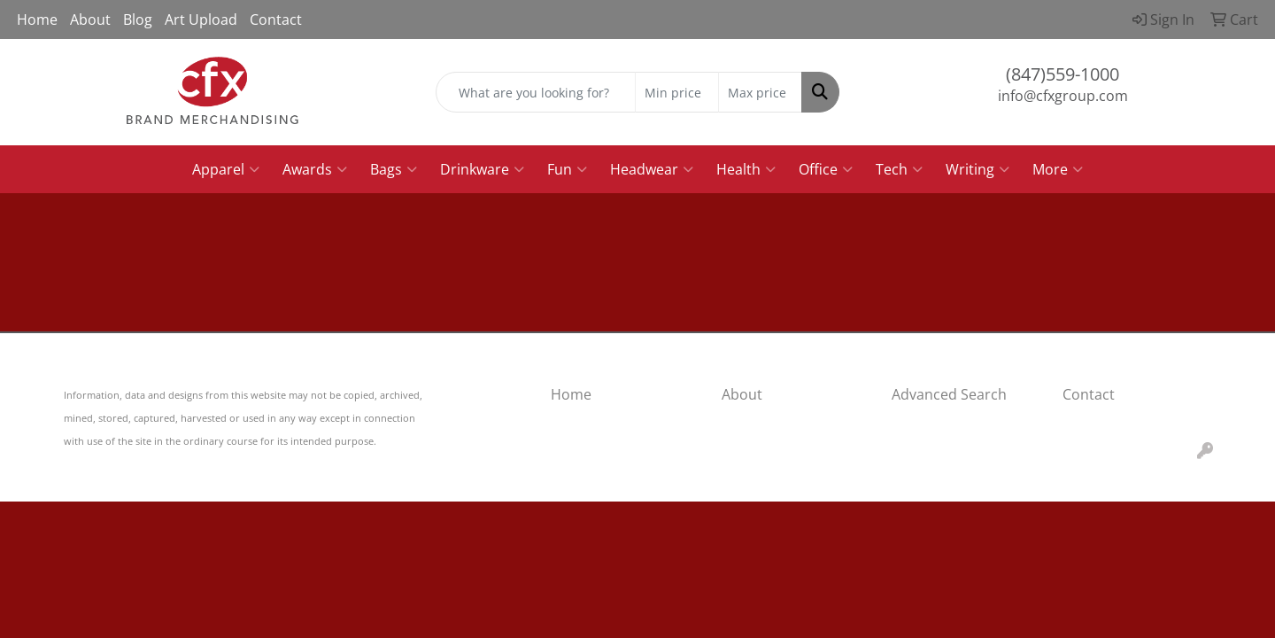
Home (37, 19)
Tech (899, 169)
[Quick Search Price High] (760, 92)
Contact (276, 19)
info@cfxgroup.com (1063, 95)
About (90, 19)
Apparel (225, 169)
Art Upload (201, 19)
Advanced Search (949, 394)
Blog (137, 19)
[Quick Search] (536, 92)
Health (746, 169)
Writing (977, 169)
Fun (567, 169)
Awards (314, 169)
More (1057, 169)
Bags (393, 169)
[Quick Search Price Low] (677, 92)
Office (826, 169)
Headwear (651, 169)
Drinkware (482, 169)
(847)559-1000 (1062, 74)
